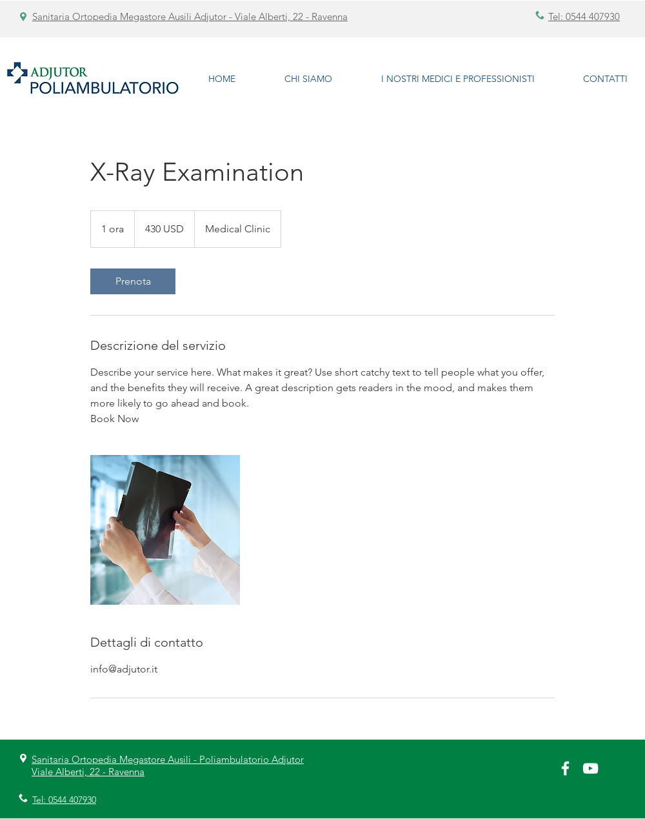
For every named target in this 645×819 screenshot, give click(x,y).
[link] (132, 281)
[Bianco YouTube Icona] (590, 768)
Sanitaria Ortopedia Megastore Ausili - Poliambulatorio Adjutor (168, 759)
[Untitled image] (165, 530)
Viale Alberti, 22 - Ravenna (88, 771)
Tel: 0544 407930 (584, 16)
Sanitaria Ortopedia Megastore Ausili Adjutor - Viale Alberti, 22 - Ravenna (190, 16)
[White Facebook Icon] (565, 768)
